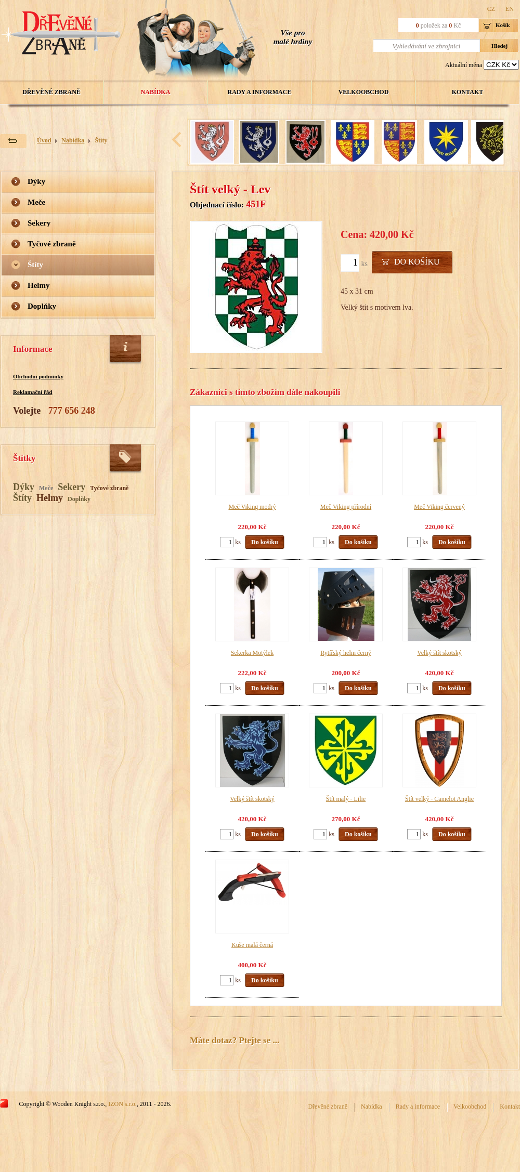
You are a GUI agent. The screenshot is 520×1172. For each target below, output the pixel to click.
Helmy (39, 285)
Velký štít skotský (439, 652)
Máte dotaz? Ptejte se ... (234, 1040)
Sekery (39, 223)
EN (509, 8)
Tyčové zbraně (52, 244)
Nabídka (156, 92)
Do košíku (417, 261)
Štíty (101, 140)
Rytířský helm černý (345, 652)
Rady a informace (260, 92)
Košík (503, 25)
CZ (491, 8)
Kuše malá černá (252, 945)
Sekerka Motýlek (252, 652)
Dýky (36, 181)
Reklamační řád (32, 392)
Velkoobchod (364, 92)
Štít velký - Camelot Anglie (439, 798)
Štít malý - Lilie (346, 798)
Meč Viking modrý (252, 506)
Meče (36, 202)
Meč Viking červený (439, 506)
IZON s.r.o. (122, 1104)
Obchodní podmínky (38, 376)
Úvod (44, 140)
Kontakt (467, 92)
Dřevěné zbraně (51, 92)
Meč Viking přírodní (345, 506)
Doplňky (42, 306)
